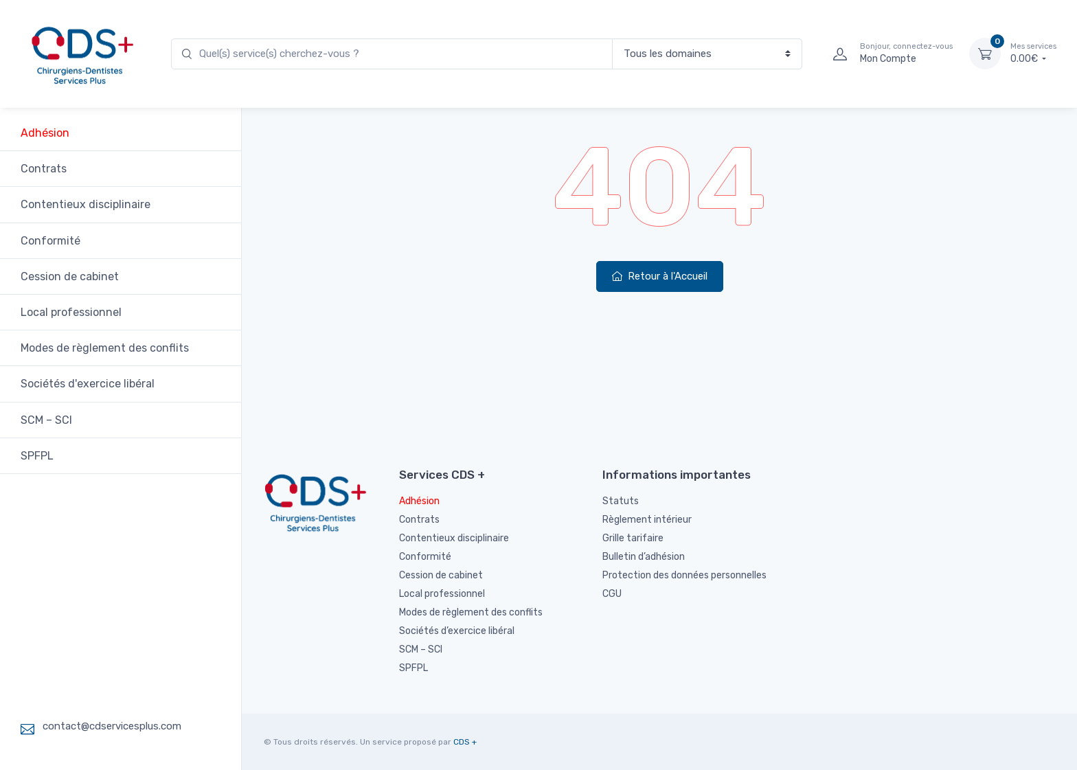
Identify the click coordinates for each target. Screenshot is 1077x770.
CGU (612, 594)
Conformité (50, 240)
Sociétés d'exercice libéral (88, 383)
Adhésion (45, 132)
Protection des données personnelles (684, 575)
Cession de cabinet (70, 276)
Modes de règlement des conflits (105, 347)
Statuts (620, 501)
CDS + (465, 742)
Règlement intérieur (647, 519)
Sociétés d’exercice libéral (456, 631)
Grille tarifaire (633, 538)
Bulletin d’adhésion (643, 557)
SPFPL (37, 455)
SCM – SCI (46, 420)
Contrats (44, 168)
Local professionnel (71, 312)
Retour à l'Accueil (659, 276)
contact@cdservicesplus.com (112, 726)
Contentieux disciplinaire (85, 204)
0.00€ (1033, 53)
